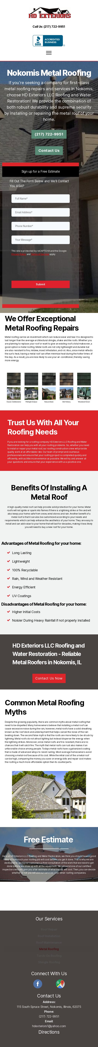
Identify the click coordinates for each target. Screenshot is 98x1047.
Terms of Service (40, 250)
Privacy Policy (18, 250)
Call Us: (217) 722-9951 (49, 21)
